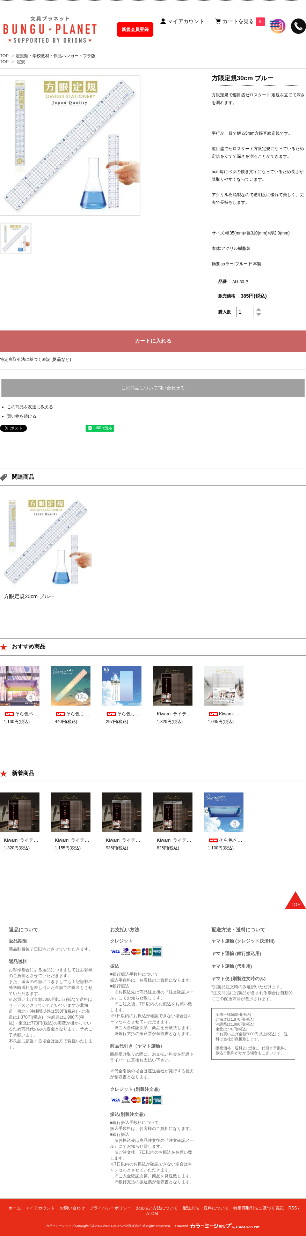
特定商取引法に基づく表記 (258, 1208)
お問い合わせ (72, 1208)
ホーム (14, 1208)
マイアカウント (40, 1208)
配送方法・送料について (206, 1208)
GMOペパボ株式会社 (126, 1226)
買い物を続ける (21, 416)
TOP (4, 55)
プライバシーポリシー (110, 1208)
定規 (21, 61)
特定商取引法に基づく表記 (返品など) (35, 359)
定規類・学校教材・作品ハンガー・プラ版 (55, 55)
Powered (217, 1226)
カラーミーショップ (60, 1226)
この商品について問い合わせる (153, 387)
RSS (293, 1208)
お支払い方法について (157, 1208)
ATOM (152, 1213)
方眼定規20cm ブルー (29, 596)
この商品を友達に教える (30, 406)
